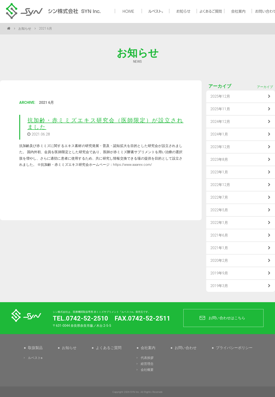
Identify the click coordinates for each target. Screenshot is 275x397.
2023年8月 (240, 160)
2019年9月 (240, 273)
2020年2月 (240, 261)
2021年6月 (240, 235)
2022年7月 (240, 197)
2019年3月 (240, 286)
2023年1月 (240, 172)
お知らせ (24, 28)
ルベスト (32, 358)
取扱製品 (33, 348)
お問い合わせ (183, 348)
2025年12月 (240, 96)
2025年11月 (240, 109)
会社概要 (145, 370)
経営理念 (145, 364)
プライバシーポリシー (232, 348)
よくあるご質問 (106, 348)
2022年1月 (240, 223)
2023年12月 (240, 147)
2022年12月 (240, 185)
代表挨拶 (145, 358)
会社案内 (146, 348)
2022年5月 (240, 210)
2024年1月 (240, 134)
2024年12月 (240, 122)
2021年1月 (240, 248)
